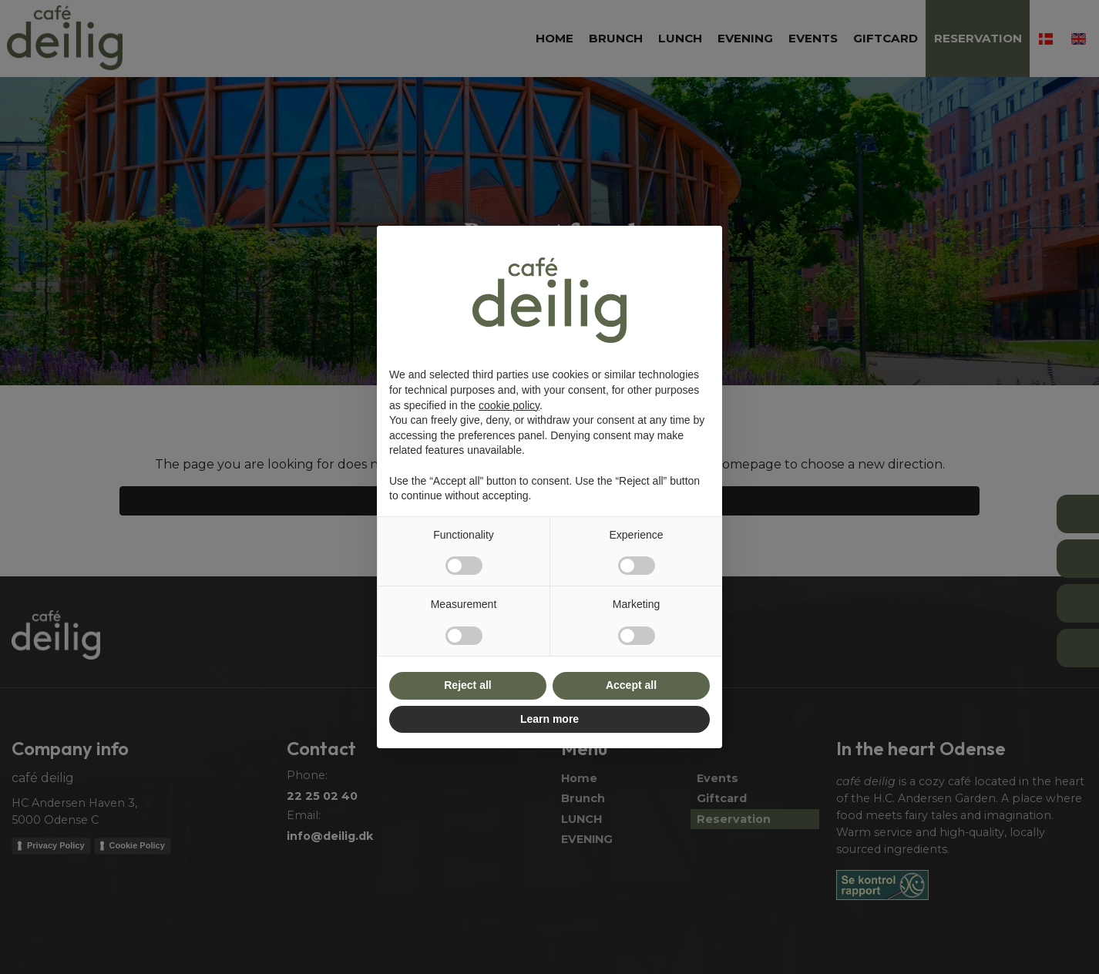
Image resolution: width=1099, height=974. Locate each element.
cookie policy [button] (509, 405)
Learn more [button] (549, 719)
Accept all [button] (631, 685)
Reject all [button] (467, 685)
